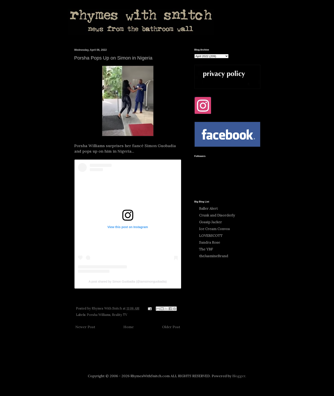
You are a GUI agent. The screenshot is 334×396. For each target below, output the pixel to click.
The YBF (206, 249)
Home (128, 327)
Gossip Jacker (210, 222)
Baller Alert (208, 208)
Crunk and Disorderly (217, 215)
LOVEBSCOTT (211, 235)
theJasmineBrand (213, 256)
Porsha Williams (99, 315)
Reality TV (119, 315)
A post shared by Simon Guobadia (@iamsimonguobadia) (128, 281)
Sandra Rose (209, 242)
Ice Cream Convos (214, 229)
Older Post (171, 327)
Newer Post (85, 327)
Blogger (238, 376)
